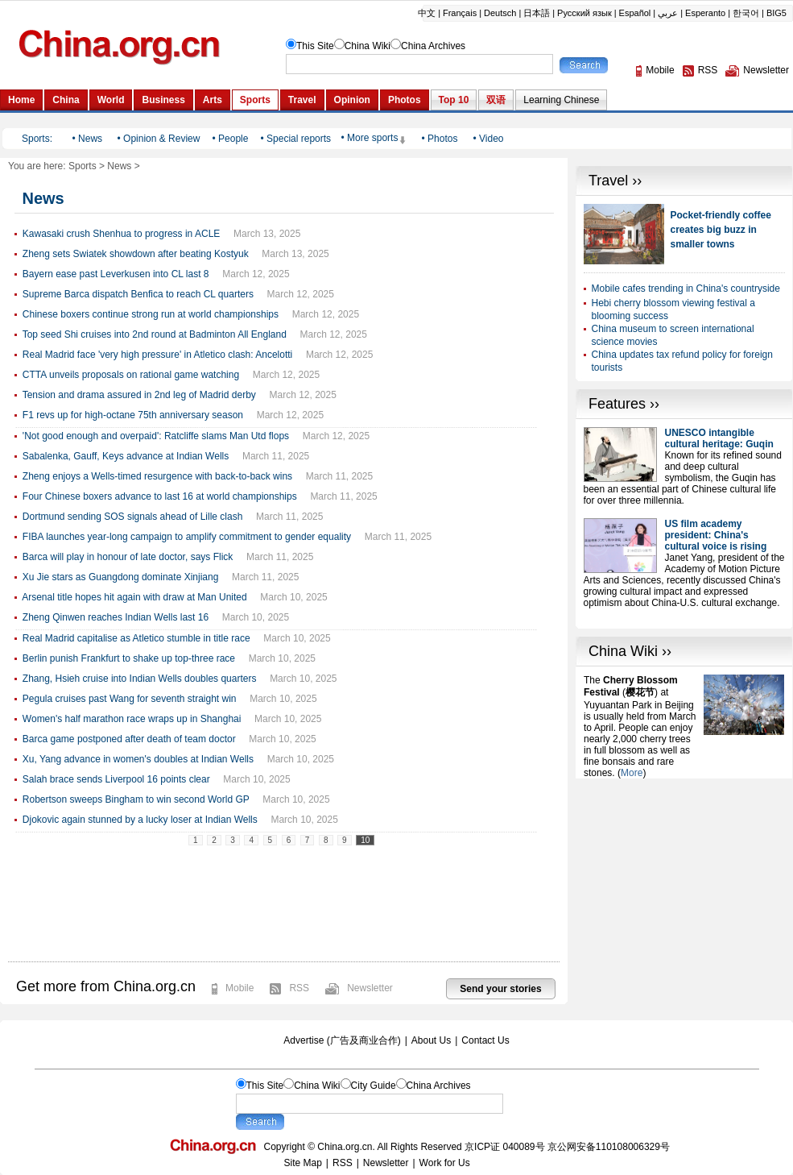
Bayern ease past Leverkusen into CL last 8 (116, 274)
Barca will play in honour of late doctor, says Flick (128, 557)
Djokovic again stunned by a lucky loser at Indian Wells (140, 819)
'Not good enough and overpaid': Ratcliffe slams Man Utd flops (156, 436)
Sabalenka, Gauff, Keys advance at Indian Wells (126, 456)
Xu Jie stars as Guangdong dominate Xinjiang (121, 577)
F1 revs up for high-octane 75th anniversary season (133, 415)
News (90, 138)
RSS (299, 988)
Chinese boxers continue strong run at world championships (151, 314)
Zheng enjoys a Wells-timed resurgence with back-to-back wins (157, 476)
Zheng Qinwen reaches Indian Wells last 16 (116, 617)
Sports (82, 166)
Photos (442, 138)
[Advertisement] (683, 859)
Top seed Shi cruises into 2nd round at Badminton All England (155, 334)
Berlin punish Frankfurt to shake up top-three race (129, 658)
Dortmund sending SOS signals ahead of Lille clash (133, 516)
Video (491, 138)
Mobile (239, 988)
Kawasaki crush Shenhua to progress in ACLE (121, 233)
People (233, 138)
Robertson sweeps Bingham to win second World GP (136, 799)
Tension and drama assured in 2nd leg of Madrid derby (139, 395)
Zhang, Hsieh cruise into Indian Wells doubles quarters (140, 678)
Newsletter (370, 988)
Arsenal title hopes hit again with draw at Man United (134, 597)
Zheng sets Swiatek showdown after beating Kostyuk (136, 253)
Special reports (298, 138)
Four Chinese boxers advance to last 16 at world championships (160, 496)
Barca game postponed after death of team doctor (129, 739)
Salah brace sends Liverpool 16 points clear (116, 779)
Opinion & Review (161, 138)
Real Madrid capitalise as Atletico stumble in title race (136, 638)
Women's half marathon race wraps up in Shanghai (132, 719)
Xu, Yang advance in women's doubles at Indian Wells (138, 759)
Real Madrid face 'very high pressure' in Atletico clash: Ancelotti (157, 354)
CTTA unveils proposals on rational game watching (131, 374)
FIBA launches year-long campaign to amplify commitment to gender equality (187, 536)
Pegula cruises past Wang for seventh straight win (130, 698)
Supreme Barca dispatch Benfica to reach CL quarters (138, 294)
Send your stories (500, 988)
